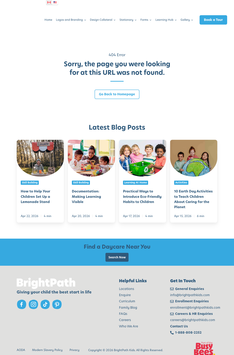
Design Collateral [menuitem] (101, 15)
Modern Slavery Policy (47, 340)
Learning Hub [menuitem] (164, 15)
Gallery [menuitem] (185, 15)
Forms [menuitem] (144, 15)
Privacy (74, 340)
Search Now (117, 247)
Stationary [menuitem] (126, 15)
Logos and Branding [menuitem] (69, 15)
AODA (21, 340)
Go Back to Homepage (117, 84)
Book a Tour (213, 15)
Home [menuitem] (48, 15)
